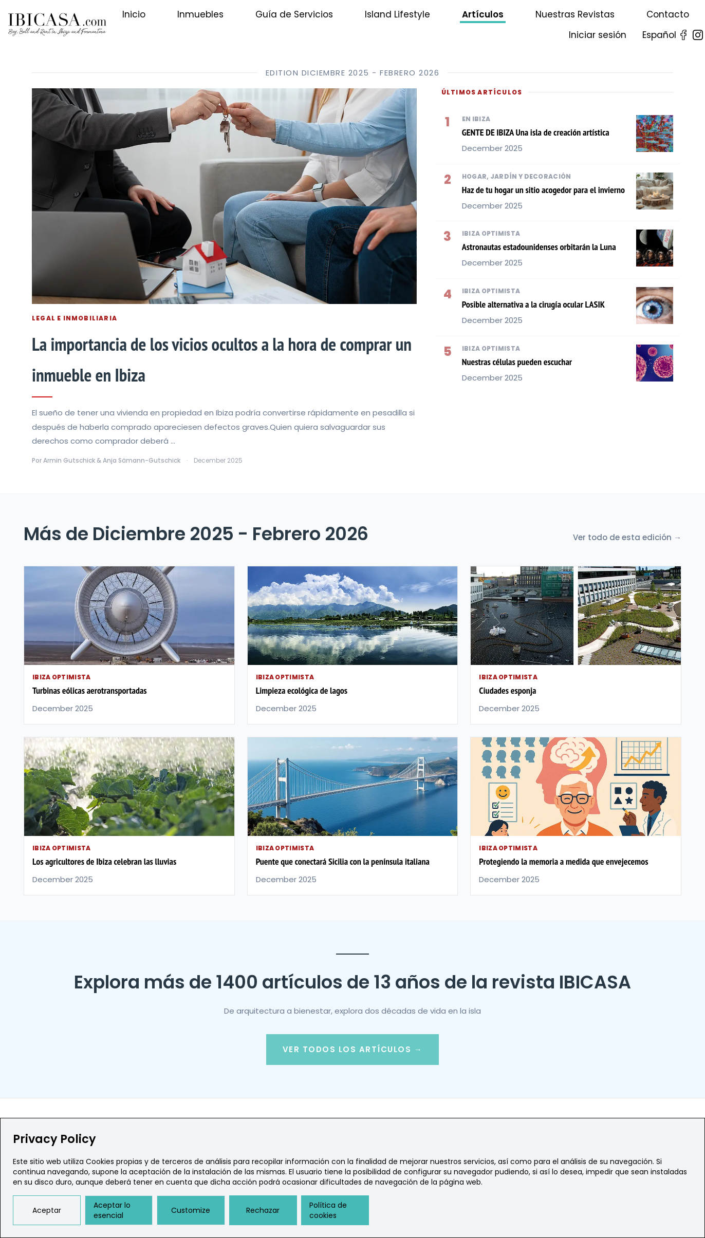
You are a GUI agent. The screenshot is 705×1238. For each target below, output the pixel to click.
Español (659, 35)
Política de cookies (328, 1210)
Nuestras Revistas (575, 14)
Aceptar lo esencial (112, 1210)
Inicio (133, 14)
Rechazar (263, 1210)
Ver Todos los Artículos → (353, 1049)
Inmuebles (200, 14)
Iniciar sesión (597, 35)
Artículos (483, 14)
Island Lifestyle (397, 14)
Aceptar (46, 1210)
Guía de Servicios (294, 14)
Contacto (667, 14)
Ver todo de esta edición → (627, 537)
